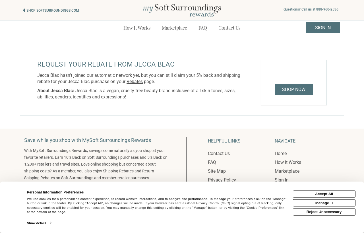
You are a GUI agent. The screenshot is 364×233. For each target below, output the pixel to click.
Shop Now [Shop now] (293, 89)
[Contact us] (229, 27)
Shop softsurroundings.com (52, 11)
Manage (324, 203)
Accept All (324, 194)
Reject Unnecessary (324, 212)
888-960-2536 (327, 9)
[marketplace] (174, 27)
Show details (36, 223)
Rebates (135, 81)
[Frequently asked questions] (203, 27)
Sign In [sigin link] (323, 27)
